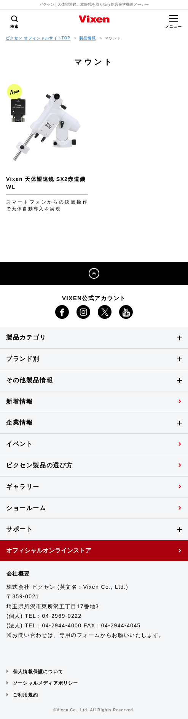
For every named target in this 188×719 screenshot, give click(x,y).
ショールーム (26, 508)
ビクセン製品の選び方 (39, 465)
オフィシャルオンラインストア (48, 550)
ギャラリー (23, 486)
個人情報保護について (38, 671)
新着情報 (19, 401)
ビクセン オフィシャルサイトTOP (38, 38)
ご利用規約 (25, 695)
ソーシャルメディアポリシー (45, 683)
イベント (19, 444)
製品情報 (87, 38)
